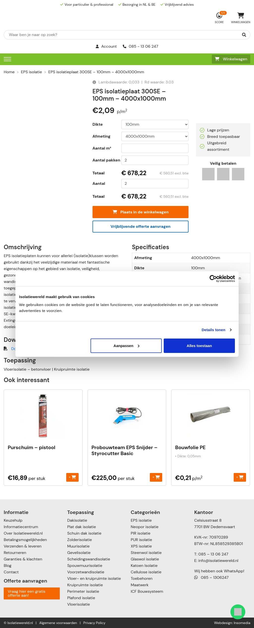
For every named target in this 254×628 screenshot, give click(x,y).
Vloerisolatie (78, 604)
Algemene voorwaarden (58, 623)
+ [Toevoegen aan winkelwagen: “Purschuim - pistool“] (72, 477)
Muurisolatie (78, 546)
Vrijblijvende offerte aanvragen (141, 226)
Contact (11, 572)
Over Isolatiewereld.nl (23, 533)
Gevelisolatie (79, 552)
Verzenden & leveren (22, 546)
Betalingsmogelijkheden (25, 539)
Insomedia (242, 623)
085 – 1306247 (211, 577)
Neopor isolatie (145, 526)
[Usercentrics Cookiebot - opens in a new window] (213, 278)
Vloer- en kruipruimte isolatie (94, 578)
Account (106, 46)
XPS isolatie (141, 546)
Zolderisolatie (79, 539)
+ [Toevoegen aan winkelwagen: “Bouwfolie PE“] (239, 477)
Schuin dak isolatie (84, 533)
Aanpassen (126, 345)
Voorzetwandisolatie (85, 572)
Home (9, 72)
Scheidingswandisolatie (88, 559)
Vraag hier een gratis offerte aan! (26, 593)
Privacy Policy (94, 623)
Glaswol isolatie (145, 559)
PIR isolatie (140, 533)
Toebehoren (142, 578)
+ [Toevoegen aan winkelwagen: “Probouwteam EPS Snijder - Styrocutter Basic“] (155, 477)
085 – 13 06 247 (213, 554)
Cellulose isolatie (146, 572)
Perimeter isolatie (83, 591)
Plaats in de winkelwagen (141, 212)
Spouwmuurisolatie (84, 565)
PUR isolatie (141, 539)
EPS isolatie (31, 72)
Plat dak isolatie (81, 526)
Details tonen (213, 330)
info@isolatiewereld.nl (218, 560)
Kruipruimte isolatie (85, 585)
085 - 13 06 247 (140, 46)
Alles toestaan (199, 345)
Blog (7, 565)
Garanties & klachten (23, 559)
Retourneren (15, 552)
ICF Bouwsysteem (147, 591)
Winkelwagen (231, 59)
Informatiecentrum (21, 526)
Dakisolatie (77, 520)
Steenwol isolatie (146, 552)
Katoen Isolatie (144, 565)
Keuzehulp (13, 520)
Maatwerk (140, 585)
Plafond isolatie (81, 597)
